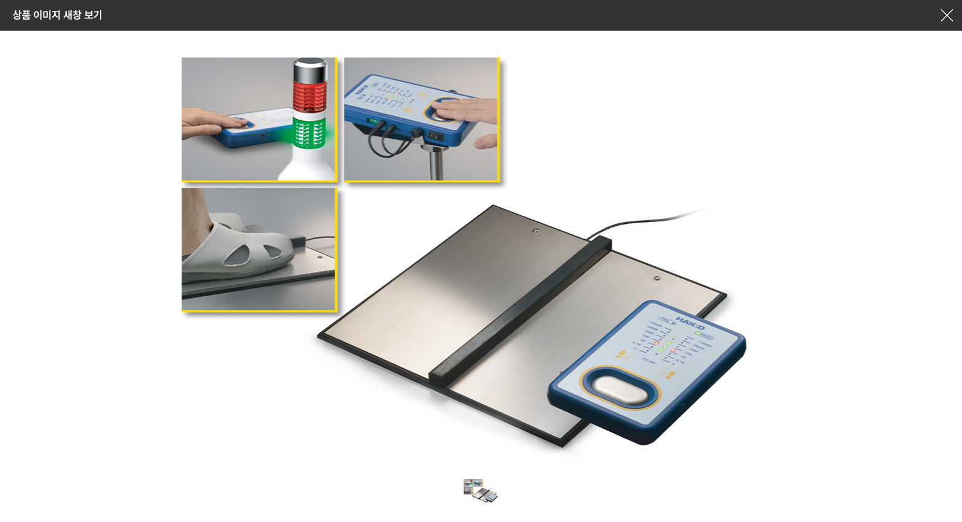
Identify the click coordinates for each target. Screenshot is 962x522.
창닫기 (946, 15)
